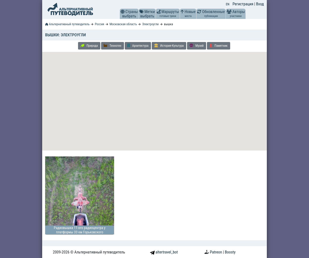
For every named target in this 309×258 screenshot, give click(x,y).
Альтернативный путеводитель (67, 24)
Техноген (112, 46)
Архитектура (138, 46)
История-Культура (169, 46)
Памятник (218, 46)
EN (227, 4)
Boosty (230, 252)
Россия (99, 24)
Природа (89, 46)
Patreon (216, 252)
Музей (197, 46)
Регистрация (243, 4)
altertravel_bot (164, 252)
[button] (123, 12)
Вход (260, 4)
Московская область (123, 24)
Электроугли (150, 24)
